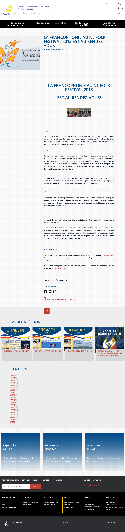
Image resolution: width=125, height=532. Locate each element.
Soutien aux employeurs (71, 502)
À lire (3, 504)
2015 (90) (13, 400)
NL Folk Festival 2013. (59, 268)
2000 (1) (13, 422)
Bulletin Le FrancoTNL (82, 23)
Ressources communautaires (17, 23)
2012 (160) (14, 407)
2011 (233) (14, 410)
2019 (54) (13, 390)
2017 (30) (13, 395)
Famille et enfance (49, 504)
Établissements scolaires (51, 502)
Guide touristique (111, 504)
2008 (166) (14, 417)
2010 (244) (14, 412)
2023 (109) (14, 380)
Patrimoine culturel (111, 4)
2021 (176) (14, 385)
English (120, 4)
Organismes (43, 22)
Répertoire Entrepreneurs (30, 502)
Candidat (67, 504)
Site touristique (110, 502)
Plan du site (112, 522)
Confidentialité (17, 522)
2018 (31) (13, 392)
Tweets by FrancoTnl (92, 485)
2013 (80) (13, 405)
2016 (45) (13, 397)
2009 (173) (14, 415)
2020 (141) (14, 387)
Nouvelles (60, 22)
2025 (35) (13, 375)
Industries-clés (27, 504)
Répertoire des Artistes (9, 507)
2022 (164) (14, 383)
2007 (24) (13, 419)
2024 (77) (13, 378)
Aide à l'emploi (68, 507)
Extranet (65, 522)
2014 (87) (13, 402)
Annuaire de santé (90, 509)
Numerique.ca (60, 525)
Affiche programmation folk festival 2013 (60, 299)
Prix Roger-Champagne (109, 23)
